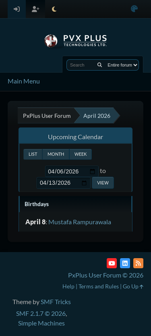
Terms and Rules (99, 286)
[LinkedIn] (125, 263)
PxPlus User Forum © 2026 (105, 275)
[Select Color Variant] (134, 9)
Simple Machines (41, 323)
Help (68, 286)
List (33, 154)
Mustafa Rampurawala (79, 221)
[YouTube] (112, 263)
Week (80, 154)
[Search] (99, 65)
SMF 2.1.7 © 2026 (41, 313)
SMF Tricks (56, 301)
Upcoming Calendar (75, 136)
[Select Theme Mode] (54, 9)
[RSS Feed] (138, 263)
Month (56, 154)
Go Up (133, 286)
